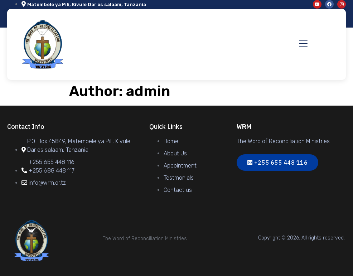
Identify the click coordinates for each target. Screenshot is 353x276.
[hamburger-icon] (303, 44)
